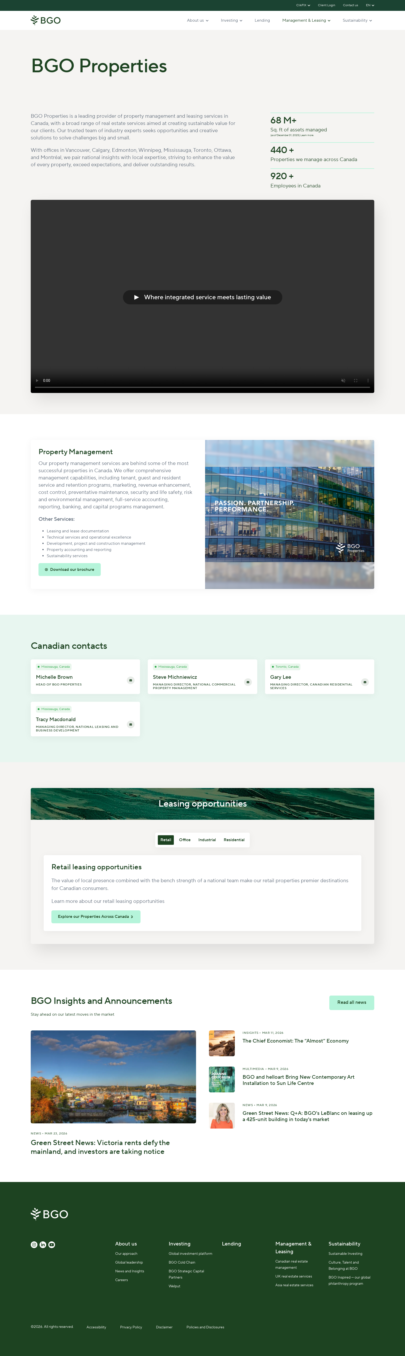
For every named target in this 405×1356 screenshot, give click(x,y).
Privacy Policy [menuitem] (131, 1327)
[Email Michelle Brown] (131, 680)
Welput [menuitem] (174, 1286)
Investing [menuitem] (180, 1244)
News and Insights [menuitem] (129, 1271)
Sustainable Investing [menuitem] (345, 1253)
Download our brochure (72, 569)
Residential (234, 839)
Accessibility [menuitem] (96, 1327)
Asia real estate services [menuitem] (294, 1285)
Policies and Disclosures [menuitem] (205, 1327)
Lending (262, 20)
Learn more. (307, 135)
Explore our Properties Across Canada (93, 916)
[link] (46, 20)
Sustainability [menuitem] (344, 1244)
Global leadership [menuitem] (129, 1262)
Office (185, 839)
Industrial (207, 839)
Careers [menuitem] (121, 1280)
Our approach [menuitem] (126, 1253)
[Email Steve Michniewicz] (248, 681)
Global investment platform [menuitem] (190, 1253)
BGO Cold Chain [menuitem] (182, 1262)
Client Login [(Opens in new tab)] (326, 5)
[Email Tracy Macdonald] (131, 724)
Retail (165, 839)
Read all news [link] (351, 1002)
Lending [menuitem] (231, 1244)
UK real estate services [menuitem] (293, 1276)
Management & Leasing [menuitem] (293, 1248)
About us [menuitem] (126, 1244)
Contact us (350, 5)
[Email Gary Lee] (365, 681)
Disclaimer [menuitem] (164, 1327)
